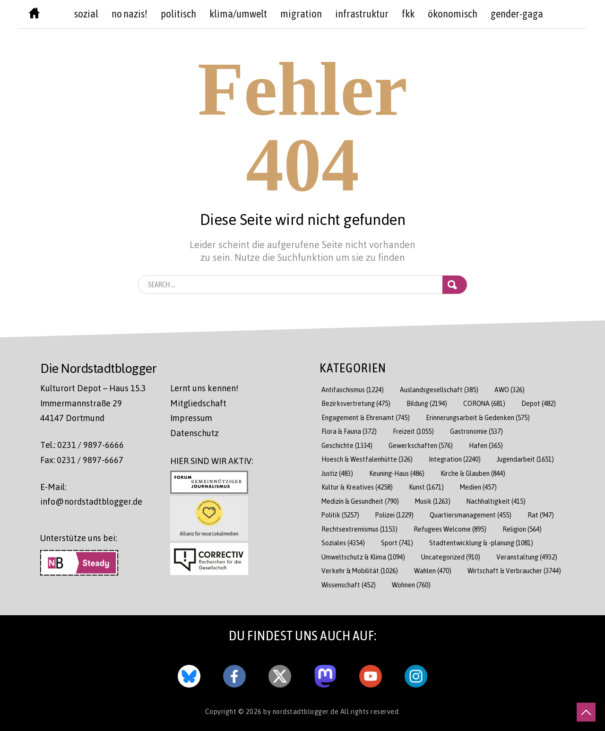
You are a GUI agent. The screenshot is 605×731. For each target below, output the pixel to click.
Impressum (191, 418)
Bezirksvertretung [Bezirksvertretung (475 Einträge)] (355, 403)
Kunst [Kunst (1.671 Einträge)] (426, 487)
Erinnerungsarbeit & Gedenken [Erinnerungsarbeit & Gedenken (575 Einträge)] (478, 417)
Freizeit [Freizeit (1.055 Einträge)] (413, 431)
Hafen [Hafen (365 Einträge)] (486, 445)
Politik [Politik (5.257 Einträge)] (340, 515)
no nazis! (129, 14)
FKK (408, 14)
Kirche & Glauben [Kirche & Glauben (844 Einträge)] (473, 473)
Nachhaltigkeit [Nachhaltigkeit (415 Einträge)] (496, 501)
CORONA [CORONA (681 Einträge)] (484, 403)
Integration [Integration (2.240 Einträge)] (455, 459)
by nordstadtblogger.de (301, 711)
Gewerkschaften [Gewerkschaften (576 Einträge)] (421, 445)
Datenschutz (194, 433)
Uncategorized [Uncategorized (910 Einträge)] (450, 557)
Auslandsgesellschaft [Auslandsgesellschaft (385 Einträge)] (439, 390)
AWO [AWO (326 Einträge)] (509, 390)
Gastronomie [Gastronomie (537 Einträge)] (476, 431)
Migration (301, 14)
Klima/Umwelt (238, 14)
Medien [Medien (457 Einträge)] (478, 487)
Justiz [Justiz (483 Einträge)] (337, 473)
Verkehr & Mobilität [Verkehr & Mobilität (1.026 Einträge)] (359, 571)
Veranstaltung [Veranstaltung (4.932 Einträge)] (526, 557)
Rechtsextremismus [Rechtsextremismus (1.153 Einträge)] (359, 529)
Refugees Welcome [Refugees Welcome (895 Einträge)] (450, 529)
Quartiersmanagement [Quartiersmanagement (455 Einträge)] (470, 515)
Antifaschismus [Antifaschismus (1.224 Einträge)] (352, 390)
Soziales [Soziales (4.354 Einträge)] (343, 543)
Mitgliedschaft (198, 403)
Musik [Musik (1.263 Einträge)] (432, 501)
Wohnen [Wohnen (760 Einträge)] (411, 585)
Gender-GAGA (517, 14)
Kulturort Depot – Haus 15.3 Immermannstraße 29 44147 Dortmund (93, 403)
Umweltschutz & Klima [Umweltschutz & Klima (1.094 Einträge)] (363, 557)
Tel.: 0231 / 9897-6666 (82, 444)
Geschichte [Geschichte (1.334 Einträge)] (346, 445)
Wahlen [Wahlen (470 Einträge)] (432, 571)
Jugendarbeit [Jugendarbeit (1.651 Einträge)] (525, 459)
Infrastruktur (362, 14)
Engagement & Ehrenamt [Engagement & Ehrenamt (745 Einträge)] (365, 417)
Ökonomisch (452, 14)
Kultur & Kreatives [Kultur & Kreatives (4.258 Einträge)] (357, 487)
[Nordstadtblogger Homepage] (34, 15)
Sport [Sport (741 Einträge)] (397, 543)
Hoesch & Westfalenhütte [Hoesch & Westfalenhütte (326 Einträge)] (367, 459)
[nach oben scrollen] (586, 712)
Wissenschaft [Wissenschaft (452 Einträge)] (348, 585)
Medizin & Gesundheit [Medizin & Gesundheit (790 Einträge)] (360, 501)
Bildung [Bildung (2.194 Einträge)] (426, 403)
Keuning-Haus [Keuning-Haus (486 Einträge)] (396, 473)
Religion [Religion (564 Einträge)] (522, 529)
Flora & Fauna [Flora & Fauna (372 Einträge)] (349, 431)
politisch (178, 14)
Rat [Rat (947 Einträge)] (540, 515)
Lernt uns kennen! (204, 388)
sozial (86, 14)
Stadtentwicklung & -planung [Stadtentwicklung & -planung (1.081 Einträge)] (481, 543)
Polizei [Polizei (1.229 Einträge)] (394, 515)
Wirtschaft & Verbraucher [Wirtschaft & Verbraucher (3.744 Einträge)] (514, 571)
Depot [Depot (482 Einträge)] (538, 403)
